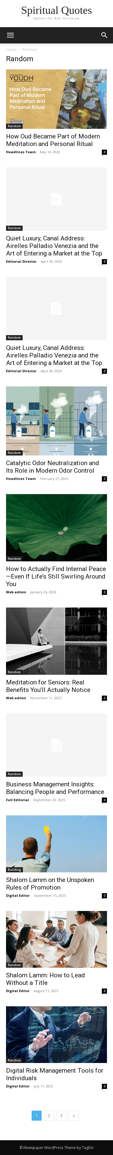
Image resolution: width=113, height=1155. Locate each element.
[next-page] (74, 1116)
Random (14, 126)
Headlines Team (21, 152)
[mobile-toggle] (10, 35)
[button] (104, 35)
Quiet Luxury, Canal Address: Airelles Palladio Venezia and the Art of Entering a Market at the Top (54, 246)
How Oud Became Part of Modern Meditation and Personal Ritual (53, 140)
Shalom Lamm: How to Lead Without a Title (45, 979)
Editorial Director (21, 261)
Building (14, 870)
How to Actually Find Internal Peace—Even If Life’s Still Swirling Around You (56, 576)
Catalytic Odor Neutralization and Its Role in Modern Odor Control (52, 466)
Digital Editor (18, 895)
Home (11, 49)
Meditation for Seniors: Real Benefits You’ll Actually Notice (48, 686)
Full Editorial (17, 800)
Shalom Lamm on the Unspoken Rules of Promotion (50, 883)
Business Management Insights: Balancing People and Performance (55, 788)
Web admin (16, 592)
